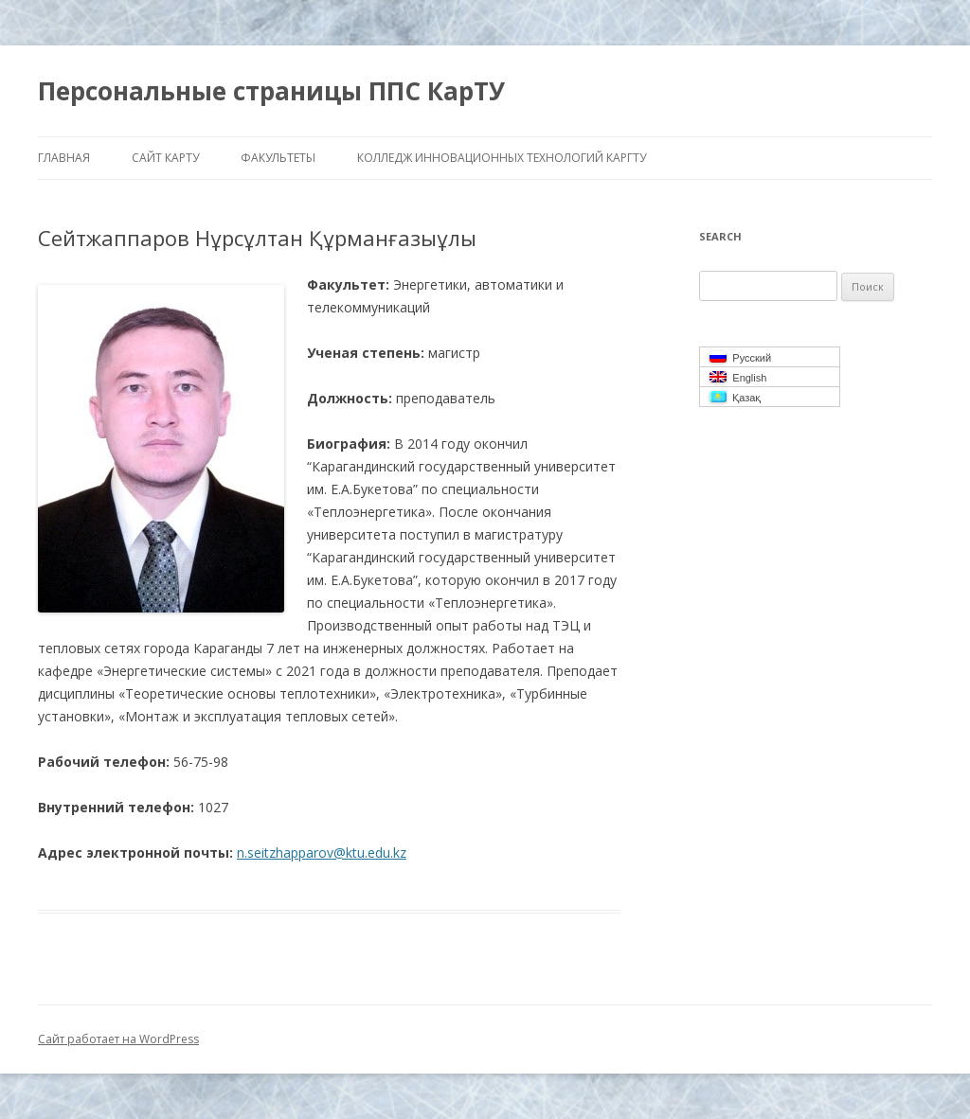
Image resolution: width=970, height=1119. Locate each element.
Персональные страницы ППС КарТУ (271, 91)
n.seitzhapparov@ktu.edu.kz (321, 852)
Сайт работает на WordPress (118, 1039)
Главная (64, 158)
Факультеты (278, 158)
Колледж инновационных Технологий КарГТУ (501, 158)
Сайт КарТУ (165, 158)
